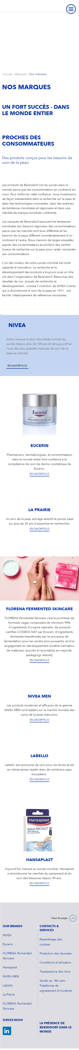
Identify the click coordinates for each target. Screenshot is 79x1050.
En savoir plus (17, 366)
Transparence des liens (55, 971)
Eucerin (8, 944)
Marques (20, 74)
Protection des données (56, 953)
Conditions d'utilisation (55, 962)
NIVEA (7, 935)
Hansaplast (10, 967)
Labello (8, 985)
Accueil (7, 74)
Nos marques (38, 74)
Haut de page (59, 918)
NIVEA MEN (11, 976)
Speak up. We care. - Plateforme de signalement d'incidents (56, 985)
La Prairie (9, 994)
